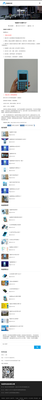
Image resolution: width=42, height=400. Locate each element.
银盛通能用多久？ (13, 262)
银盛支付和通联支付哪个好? (15, 303)
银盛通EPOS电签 (13, 132)
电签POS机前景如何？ (14, 175)
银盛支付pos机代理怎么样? (15, 311)
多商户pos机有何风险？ (29, 125)
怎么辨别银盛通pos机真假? (15, 224)
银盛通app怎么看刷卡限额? (15, 296)
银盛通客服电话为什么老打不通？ (16, 326)
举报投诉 (3, 395)
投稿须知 (21, 395)
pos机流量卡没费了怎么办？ (15, 274)
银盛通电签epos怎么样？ (14, 189)
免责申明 (8, 395)
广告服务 (17, 395)
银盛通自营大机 (12, 153)
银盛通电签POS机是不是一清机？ (16, 160)
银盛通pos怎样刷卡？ (14, 247)
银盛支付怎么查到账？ (14, 318)
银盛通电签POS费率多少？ (15, 168)
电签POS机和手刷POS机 (14, 182)
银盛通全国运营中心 (21, 14)
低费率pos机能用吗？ (15, 125)
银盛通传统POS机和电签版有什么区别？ (17, 139)
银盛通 (22, 396)
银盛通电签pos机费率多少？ (15, 196)
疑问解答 (28, 14)
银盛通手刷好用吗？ (13, 209)
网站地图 (36, 395)
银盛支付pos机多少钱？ (14, 254)
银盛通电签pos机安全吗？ (15, 146)
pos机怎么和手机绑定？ (14, 239)
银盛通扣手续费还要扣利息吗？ (16, 217)
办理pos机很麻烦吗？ (14, 281)
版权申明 (12, 395)
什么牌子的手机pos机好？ (15, 232)
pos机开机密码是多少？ (14, 288)
